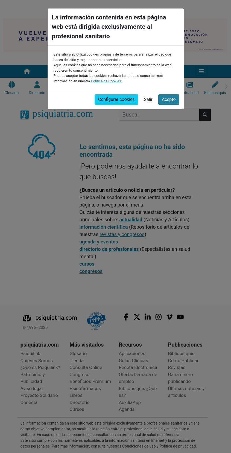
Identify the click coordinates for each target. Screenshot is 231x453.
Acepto (169, 99)
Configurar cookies (116, 99)
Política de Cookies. (106, 81)
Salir (148, 99)
